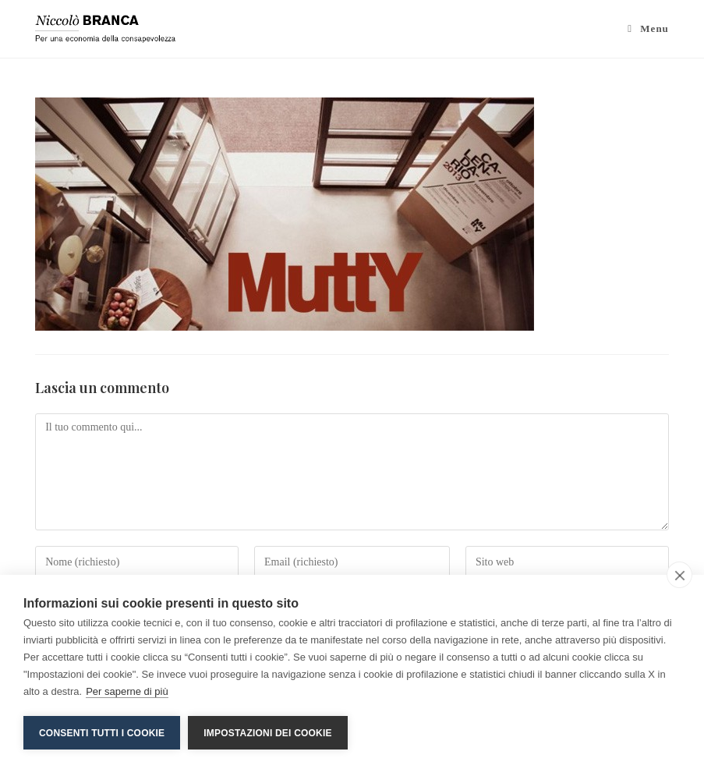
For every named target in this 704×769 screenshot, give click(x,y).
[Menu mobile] (648, 28)
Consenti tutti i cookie (102, 733)
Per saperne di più (127, 691)
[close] (679, 575)
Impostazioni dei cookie (267, 733)
